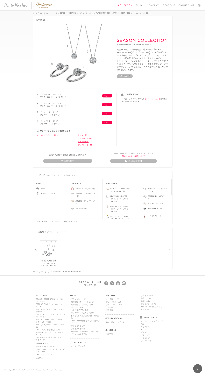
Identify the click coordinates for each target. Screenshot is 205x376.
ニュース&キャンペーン (115, 322)
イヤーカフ (145, 313)
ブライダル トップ (78, 299)
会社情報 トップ (112, 299)
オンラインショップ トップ (151, 299)
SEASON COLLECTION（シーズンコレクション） (76, 13)
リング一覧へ (83, 135)
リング (143, 307)
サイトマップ (146, 341)
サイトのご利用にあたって (151, 338)
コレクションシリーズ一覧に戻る (63, 221)
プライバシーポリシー (149, 335)
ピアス (143, 310)
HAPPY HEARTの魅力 (80, 310)
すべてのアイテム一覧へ (48, 135)
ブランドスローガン (114, 302)
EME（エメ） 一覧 (154, 216)
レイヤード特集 (81, 208)
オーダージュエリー (79, 346)
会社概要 (109, 307)
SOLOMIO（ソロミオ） (156, 203)
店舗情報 (109, 334)
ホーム (35, 13)
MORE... (39, 358)
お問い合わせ (146, 332)
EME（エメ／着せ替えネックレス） (50, 330)
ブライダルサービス (79, 329)
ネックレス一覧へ (85, 138)
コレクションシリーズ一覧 (48, 13)
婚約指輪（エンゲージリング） (83, 302)
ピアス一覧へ (83, 142)
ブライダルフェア (78, 326)
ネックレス (145, 305)
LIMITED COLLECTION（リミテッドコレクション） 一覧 (119, 198)
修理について (139, 156)
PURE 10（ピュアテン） (46, 347)
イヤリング (145, 316)
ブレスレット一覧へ (86, 145)
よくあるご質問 (147, 327)
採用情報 (109, 310)
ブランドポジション (114, 305)
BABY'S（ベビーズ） (44, 354)
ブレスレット (146, 318)
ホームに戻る (42, 221)
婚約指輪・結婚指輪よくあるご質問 (85, 331)
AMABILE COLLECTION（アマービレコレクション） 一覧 (119, 208)
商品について (127, 156)
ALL (142, 302)
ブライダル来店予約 (79, 334)
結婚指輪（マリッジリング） (82, 305)
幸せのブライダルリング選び (82, 313)
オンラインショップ (152, 99)
